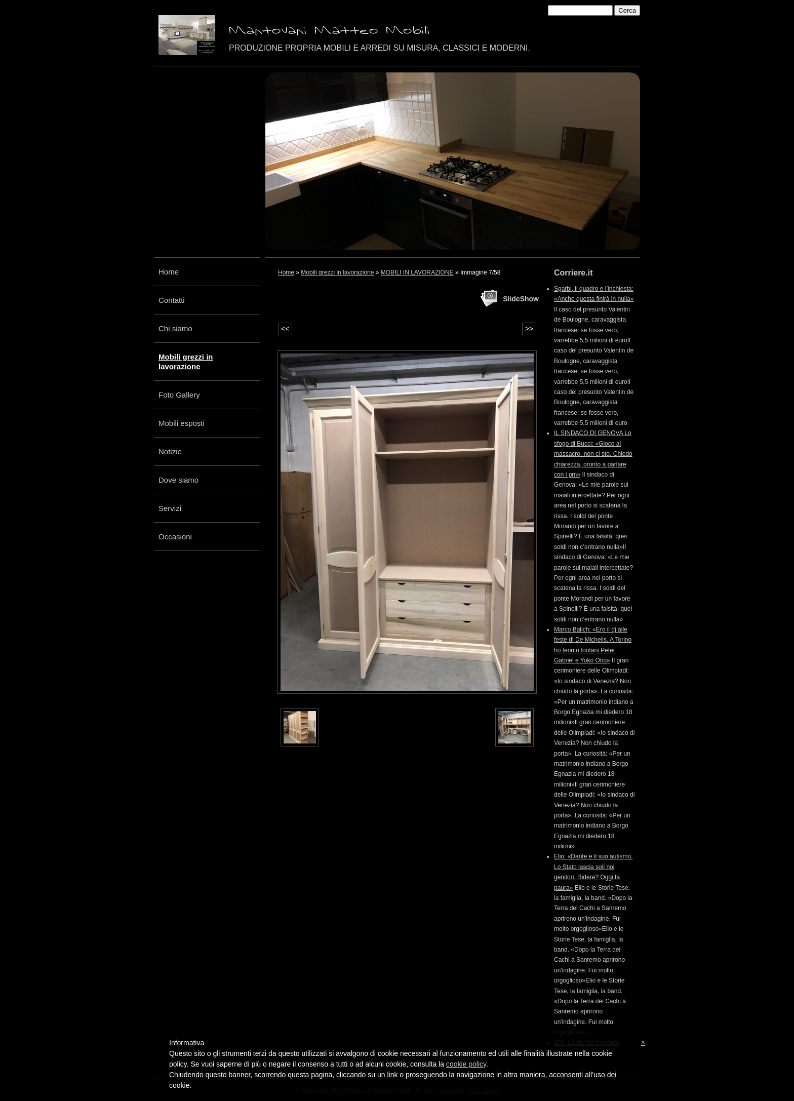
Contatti (171, 300)
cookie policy (466, 1064)
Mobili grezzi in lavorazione (185, 361)
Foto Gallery (179, 394)
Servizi (169, 508)
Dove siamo (178, 480)
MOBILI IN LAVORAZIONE (417, 272)
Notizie (170, 451)
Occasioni (175, 536)
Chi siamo (175, 328)
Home (168, 271)
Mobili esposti (181, 423)
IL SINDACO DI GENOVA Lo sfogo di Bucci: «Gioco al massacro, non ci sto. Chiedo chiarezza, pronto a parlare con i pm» (593, 453)
